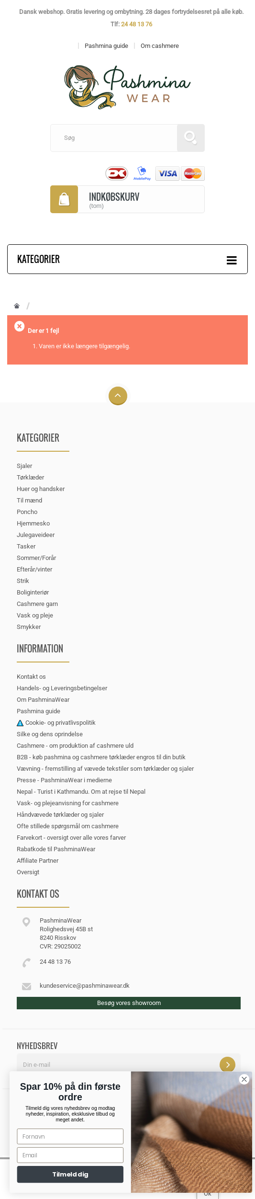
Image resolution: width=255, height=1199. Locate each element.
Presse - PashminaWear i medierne (64, 780)
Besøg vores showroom (129, 1002)
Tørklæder (30, 477)
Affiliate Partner (37, 860)
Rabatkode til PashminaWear (56, 849)
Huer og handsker (41, 488)
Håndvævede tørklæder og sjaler (60, 814)
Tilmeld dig (82, 1174)
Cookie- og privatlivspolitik (60, 722)
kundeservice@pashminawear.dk (85, 985)
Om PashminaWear (43, 699)
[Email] (82, 1155)
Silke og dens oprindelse (50, 734)
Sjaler (24, 465)
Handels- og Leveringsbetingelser (62, 688)
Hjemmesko (33, 523)
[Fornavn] (82, 1136)
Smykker (29, 626)
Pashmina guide (38, 711)
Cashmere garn (37, 603)
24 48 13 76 (136, 24)
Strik (23, 580)
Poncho (27, 511)
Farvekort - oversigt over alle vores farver (71, 837)
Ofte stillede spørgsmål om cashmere (68, 826)
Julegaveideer (36, 534)
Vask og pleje (35, 615)
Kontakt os (31, 676)
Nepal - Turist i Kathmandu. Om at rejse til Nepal (81, 791)
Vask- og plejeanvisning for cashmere (68, 803)
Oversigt (28, 872)
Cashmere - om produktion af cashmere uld (75, 745)
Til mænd (29, 500)
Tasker (26, 546)
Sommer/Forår (36, 557)
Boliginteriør (33, 592)
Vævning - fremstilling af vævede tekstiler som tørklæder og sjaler (105, 768)
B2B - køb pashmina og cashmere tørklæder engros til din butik (101, 757)
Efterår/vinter (34, 569)
